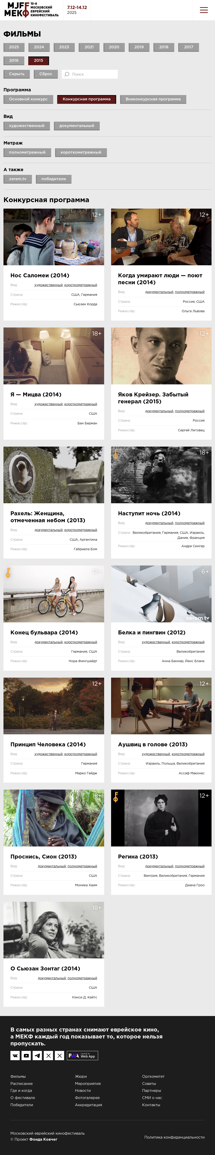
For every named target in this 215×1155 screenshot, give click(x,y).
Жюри (81, 1076)
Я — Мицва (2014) (36, 394)
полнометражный (190, 292)
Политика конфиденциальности (174, 1137)
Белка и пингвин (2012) (152, 632)
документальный (159, 292)
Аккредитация (88, 1105)
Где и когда (21, 1091)
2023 (64, 47)
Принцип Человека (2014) (48, 744)
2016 (14, 60)
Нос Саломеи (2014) (39, 275)
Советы (149, 1084)
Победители (21, 1105)
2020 (114, 47)
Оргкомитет (153, 1076)
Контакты (151, 1105)
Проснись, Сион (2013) (43, 856)
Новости (83, 1091)
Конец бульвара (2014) (44, 632)
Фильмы (18, 1076)
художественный (48, 285)
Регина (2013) (138, 856)
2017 (188, 47)
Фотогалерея (87, 1098)
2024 (39, 47)
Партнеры (151, 1091)
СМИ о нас (152, 1098)
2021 (89, 47)
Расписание (21, 1084)
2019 (139, 47)
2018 (163, 47)
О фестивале (22, 1098)
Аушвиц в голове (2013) (153, 744)
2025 (14, 47)
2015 (38, 60)
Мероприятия (88, 1084)
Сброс (45, 74)
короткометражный (80, 285)
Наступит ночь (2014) (149, 513)
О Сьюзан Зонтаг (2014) (45, 968)
